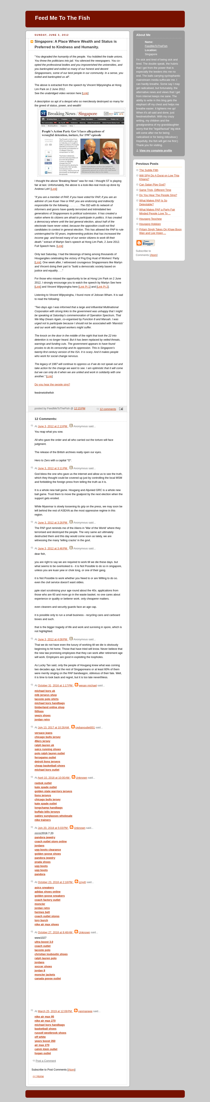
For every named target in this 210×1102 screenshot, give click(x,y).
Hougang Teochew (150, 218)
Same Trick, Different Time (155, 190)
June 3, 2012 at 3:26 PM (53, 522)
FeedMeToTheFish (156, 46)
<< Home (38, 1076)
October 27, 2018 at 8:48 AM (55, 932)
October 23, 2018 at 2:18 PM (55, 882)
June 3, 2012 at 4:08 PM (53, 639)
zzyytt (82, 882)
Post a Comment (46, 1060)
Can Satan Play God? (152, 184)
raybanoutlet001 (85, 727)
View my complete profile (156, 150)
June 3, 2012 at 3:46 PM (53, 548)
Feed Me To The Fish (62, 18)
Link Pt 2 (102, 286)
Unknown (81, 777)
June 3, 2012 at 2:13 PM (53, 426)
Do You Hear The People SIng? (158, 195)
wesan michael (88, 685)
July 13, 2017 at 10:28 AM (54, 727)
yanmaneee (85, 1011)
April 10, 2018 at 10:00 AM (54, 777)
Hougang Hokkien (150, 224)
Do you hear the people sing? (52, 384)
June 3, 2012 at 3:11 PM (53, 468)
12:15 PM (79, 408)
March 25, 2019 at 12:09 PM (55, 1011)
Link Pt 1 (84, 286)
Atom (71, 1069)
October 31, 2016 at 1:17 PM (55, 685)
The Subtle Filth (148, 170)
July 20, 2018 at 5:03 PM (53, 827)
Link (85, 93)
